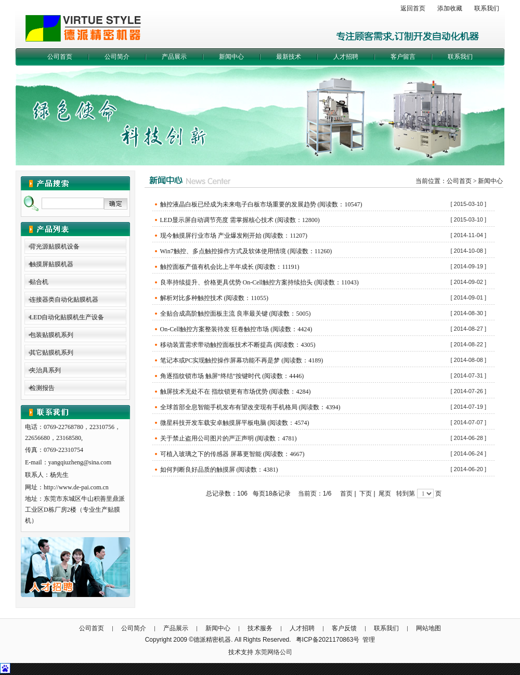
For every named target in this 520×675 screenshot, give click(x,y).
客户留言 (403, 56)
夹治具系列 (45, 370)
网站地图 (428, 628)
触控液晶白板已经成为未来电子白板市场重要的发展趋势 (238, 204)
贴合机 (39, 281)
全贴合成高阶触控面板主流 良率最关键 (214, 313)
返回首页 (412, 8)
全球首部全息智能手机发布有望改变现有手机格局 (228, 407)
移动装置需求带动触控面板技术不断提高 (216, 344)
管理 (368, 639)
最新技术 (288, 56)
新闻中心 (231, 56)
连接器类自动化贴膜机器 (64, 299)
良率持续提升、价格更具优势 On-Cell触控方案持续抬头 (236, 282)
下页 (365, 493)
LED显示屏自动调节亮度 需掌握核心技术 (217, 220)
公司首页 (59, 56)
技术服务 (260, 628)
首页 (346, 493)
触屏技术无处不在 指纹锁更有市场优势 (214, 391)
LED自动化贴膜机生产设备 (67, 317)
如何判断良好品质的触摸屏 (197, 469)
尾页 (385, 493)
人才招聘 (345, 56)
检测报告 (42, 388)
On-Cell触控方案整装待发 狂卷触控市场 (214, 329)
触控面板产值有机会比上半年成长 (207, 266)
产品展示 (174, 56)
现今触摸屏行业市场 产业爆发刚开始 (211, 235)
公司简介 (117, 56)
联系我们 (486, 8)
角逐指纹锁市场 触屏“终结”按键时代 (210, 376)
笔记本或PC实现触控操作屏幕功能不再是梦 (220, 360)
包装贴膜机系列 (51, 335)
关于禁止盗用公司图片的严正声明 (207, 438)
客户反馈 (344, 628)
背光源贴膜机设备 (55, 246)
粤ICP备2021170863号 (328, 639)
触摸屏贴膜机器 (51, 264)
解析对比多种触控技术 (191, 298)
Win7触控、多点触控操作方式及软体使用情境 (223, 251)
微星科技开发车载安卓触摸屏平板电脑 (213, 422)
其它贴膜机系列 (51, 352)
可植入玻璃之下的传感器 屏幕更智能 (211, 454)
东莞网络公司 (273, 652)
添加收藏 (449, 8)
